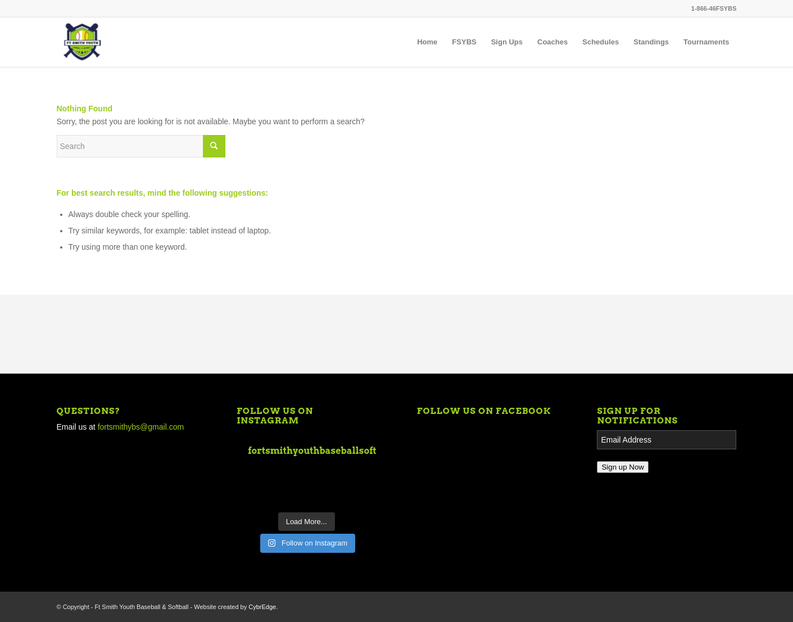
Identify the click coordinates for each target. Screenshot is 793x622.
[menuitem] (427, 42)
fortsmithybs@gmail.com (141, 426)
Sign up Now (622, 467)
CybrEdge (262, 606)
